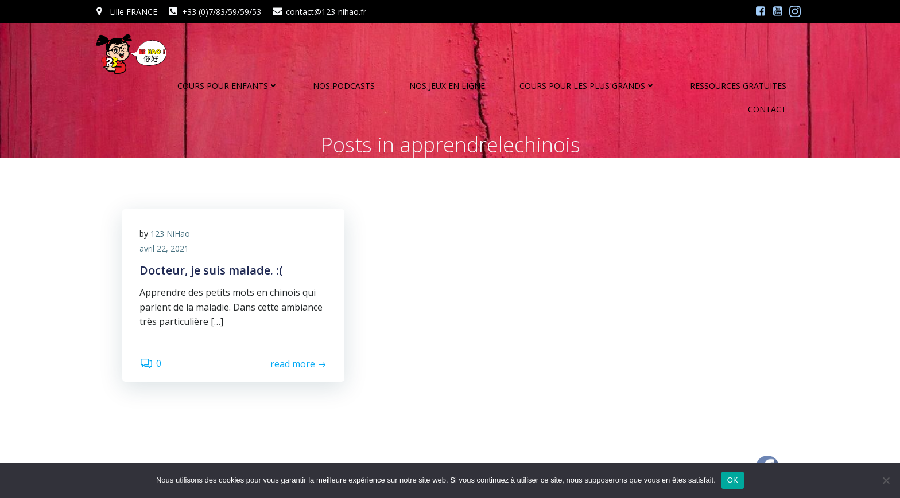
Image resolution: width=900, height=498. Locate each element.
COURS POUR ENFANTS (227, 85)
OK (732, 480)
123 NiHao (170, 233)
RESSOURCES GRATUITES (738, 85)
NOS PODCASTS (344, 85)
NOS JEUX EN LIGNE (447, 85)
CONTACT (767, 109)
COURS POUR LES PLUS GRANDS (587, 85)
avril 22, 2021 (164, 248)
